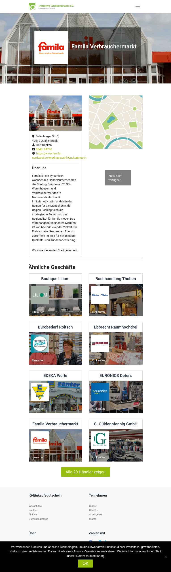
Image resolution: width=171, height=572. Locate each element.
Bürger (93, 506)
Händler (93, 510)
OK (85, 563)
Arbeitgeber (95, 514)
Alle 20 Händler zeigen (85, 472)
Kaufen (33, 510)
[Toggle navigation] (137, 6)
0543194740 (43, 149)
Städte (92, 519)
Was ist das (35, 506)
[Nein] (165, 557)
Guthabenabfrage (38, 519)
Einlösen (33, 514)
